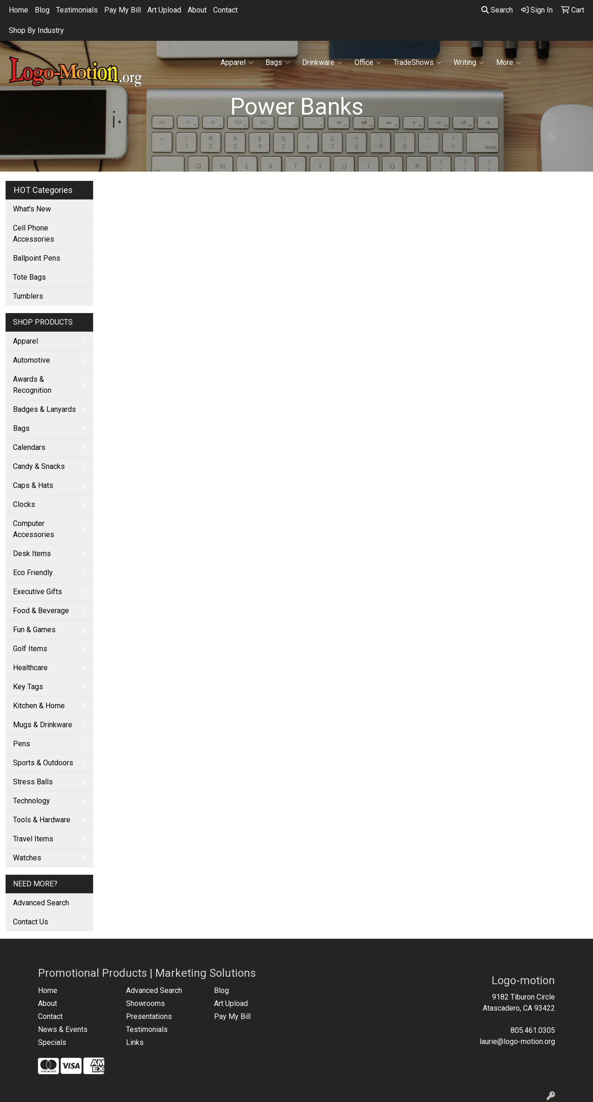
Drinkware (322, 62)
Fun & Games (34, 629)
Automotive (31, 360)
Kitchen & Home (39, 705)
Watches (27, 857)
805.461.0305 (533, 1030)
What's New (32, 209)
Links (135, 1042)
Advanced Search (41, 902)
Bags (277, 62)
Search (497, 10)
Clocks (24, 504)
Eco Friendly (33, 572)
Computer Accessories (33, 529)
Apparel (237, 62)
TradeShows (417, 62)
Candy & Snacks (39, 466)
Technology (31, 800)
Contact (225, 10)
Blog (42, 10)
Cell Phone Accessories (33, 233)
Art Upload (164, 10)
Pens (21, 743)
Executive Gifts (37, 591)
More (508, 62)
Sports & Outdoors (43, 762)
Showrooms (145, 1003)
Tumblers (28, 296)
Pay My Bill (122, 10)
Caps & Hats (33, 485)
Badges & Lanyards (44, 409)
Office (367, 62)
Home (18, 10)
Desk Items (32, 553)
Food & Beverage (41, 610)
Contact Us (30, 921)
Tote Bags (29, 277)
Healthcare (30, 667)
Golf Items (30, 648)
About (197, 10)
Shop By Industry (36, 30)
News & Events (63, 1029)
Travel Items (33, 838)
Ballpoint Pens (36, 258)
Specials (52, 1042)
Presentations (149, 1016)
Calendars (29, 447)
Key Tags (28, 686)
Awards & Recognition (32, 385)
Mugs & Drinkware (42, 724)
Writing (469, 62)
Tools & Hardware (41, 819)
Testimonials (77, 10)
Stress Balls (33, 781)
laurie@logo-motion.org (517, 1041)
